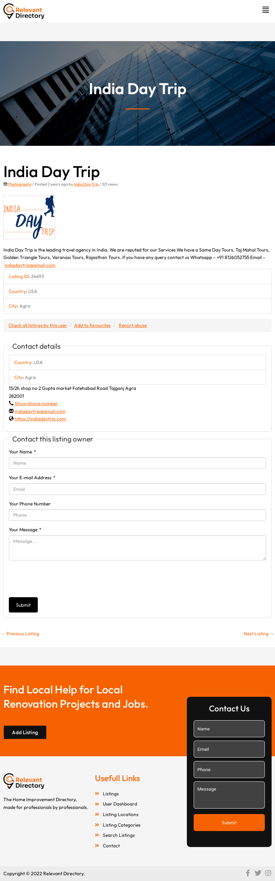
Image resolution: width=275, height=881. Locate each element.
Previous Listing (20, 633)
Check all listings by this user (38, 325)
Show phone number (36, 403)
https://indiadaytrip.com (40, 419)
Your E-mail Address (32, 477)
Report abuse (133, 325)
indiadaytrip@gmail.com (29, 265)
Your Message (25, 529)
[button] (266, 9)
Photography (20, 184)
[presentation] (60, 579)
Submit (23, 605)
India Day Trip (86, 184)
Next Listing (259, 633)
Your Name (22, 452)
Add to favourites (92, 325)
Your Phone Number (30, 504)
